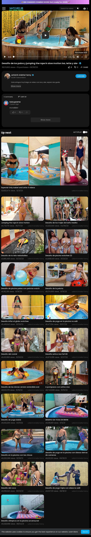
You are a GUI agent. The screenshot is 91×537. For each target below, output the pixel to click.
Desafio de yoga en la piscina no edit (61, 321)
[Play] (5, 57)
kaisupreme (15, 102)
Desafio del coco (8, 488)
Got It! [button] (85, 532)
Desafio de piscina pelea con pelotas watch (20, 288)
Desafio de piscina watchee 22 (58, 255)
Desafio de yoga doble (11, 420)
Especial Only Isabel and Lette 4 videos (18, 187)
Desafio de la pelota (54, 288)
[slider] (37, 56)
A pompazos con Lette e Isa (57, 387)
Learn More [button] (73, 532)
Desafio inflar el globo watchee (15, 321)
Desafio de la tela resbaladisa (14, 255)
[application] (45, 35)
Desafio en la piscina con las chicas (16, 455)
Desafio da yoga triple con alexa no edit (62, 488)
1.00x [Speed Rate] (70, 57)
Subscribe (80, 76)
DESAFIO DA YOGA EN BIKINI (56, 420)
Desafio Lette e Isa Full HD (56, 354)
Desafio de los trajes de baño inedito (61, 223)
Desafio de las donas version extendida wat (20, 387)
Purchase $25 (81, 52)
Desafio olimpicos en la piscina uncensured (20, 521)
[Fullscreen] (86, 57)
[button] (85, 8)
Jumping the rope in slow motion (15, 223)
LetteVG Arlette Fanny (22, 75)
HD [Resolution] (82, 57)
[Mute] (78, 57)
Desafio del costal (9, 354)
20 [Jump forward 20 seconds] (73, 56)
